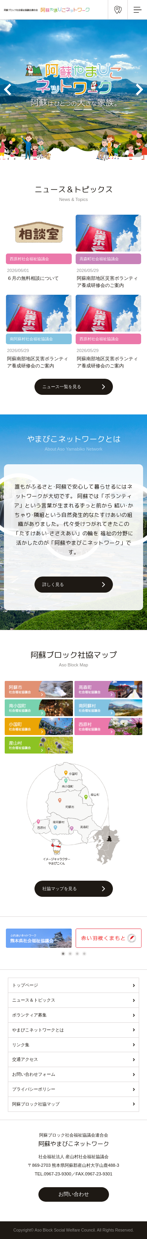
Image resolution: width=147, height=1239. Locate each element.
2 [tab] (71, 954)
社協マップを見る (59, 888)
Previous (7, 89)
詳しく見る (53, 584)
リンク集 (20, 1044)
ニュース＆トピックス (33, 1000)
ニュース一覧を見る (61, 386)
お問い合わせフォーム (33, 1074)
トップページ (25, 985)
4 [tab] (85, 954)
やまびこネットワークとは (38, 1029)
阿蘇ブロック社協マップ (36, 1104)
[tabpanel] (39, 938)
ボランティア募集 (29, 1015)
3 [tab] (78, 954)
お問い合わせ (73, 1194)
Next (139, 89)
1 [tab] (64, 954)
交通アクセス (25, 1059)
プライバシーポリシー (33, 1089)
